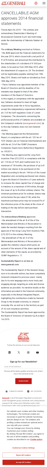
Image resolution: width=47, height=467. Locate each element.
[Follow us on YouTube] (37, 352)
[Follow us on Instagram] (28, 352)
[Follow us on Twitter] (19, 352)
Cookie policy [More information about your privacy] (36, 439)
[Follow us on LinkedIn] (9, 352)
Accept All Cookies (23, 462)
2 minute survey (14, 391)
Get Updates (34, 391)
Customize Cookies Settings (23, 448)
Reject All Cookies (23, 455)
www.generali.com (32, 123)
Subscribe (23, 381)
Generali (5, 398)
